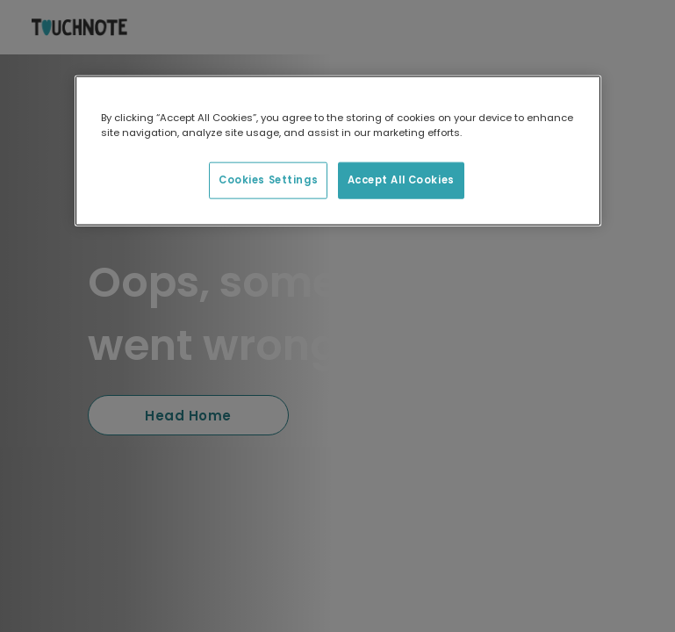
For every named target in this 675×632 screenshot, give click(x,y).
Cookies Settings (268, 180)
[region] (338, 150)
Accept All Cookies (401, 180)
